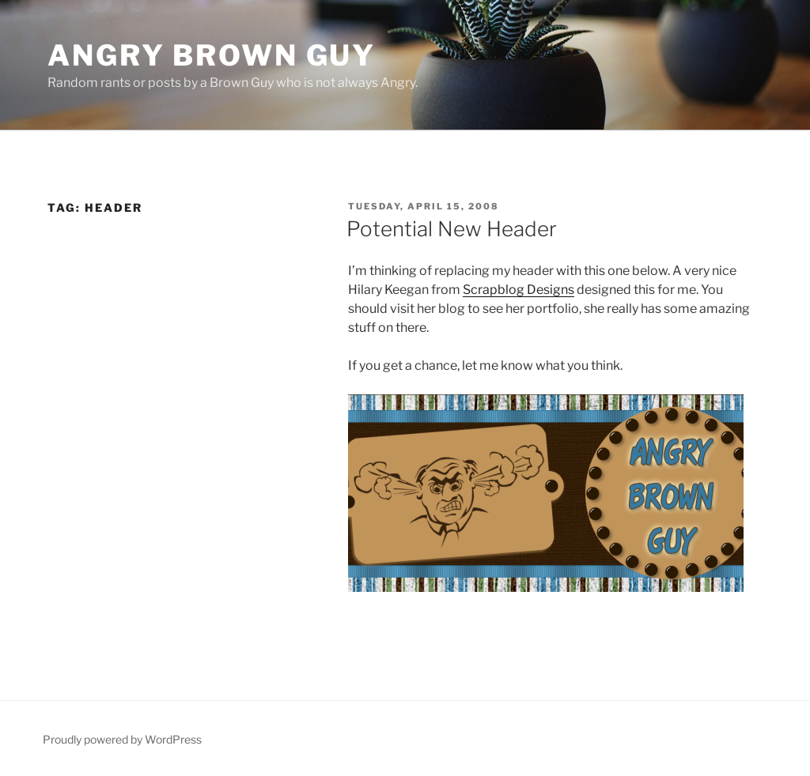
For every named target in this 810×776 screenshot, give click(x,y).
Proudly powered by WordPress (122, 739)
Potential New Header (451, 229)
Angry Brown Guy (211, 55)
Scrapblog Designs (518, 289)
